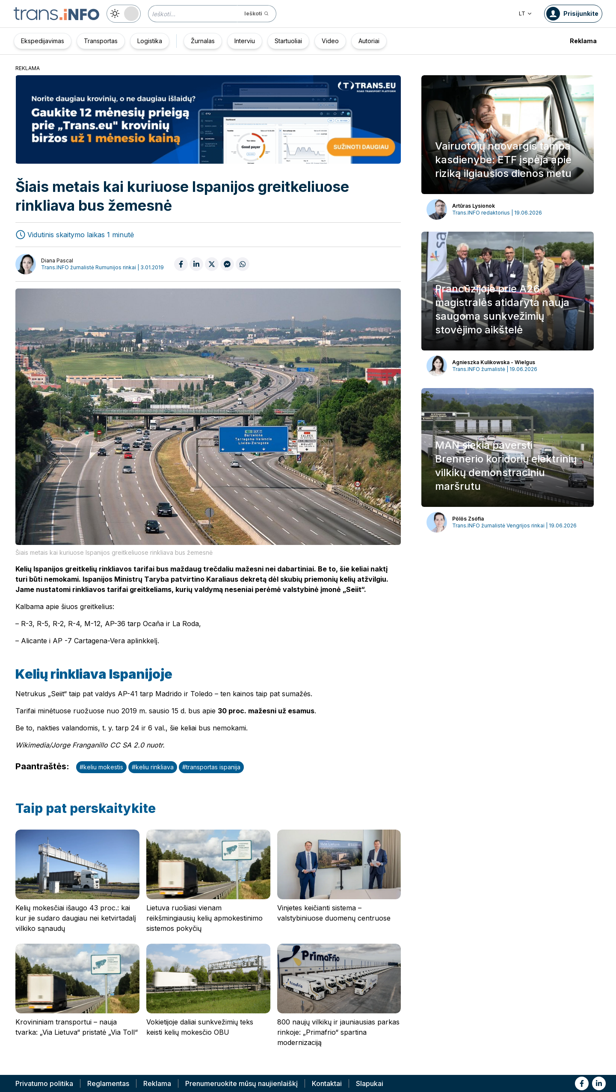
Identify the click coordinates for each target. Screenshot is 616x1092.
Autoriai (368, 40)
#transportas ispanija (211, 767)
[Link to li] (599, 1083)
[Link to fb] (582, 1083)
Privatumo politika (44, 1083)
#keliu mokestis (101, 767)
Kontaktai (327, 1083)
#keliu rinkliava (153, 767)
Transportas (101, 40)
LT (525, 13)
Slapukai (369, 1083)
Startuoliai (288, 40)
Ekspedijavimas (42, 40)
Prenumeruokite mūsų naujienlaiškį (241, 1083)
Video (330, 40)
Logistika (149, 40)
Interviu (244, 40)
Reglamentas (108, 1083)
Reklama (583, 40)
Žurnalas (203, 40)
